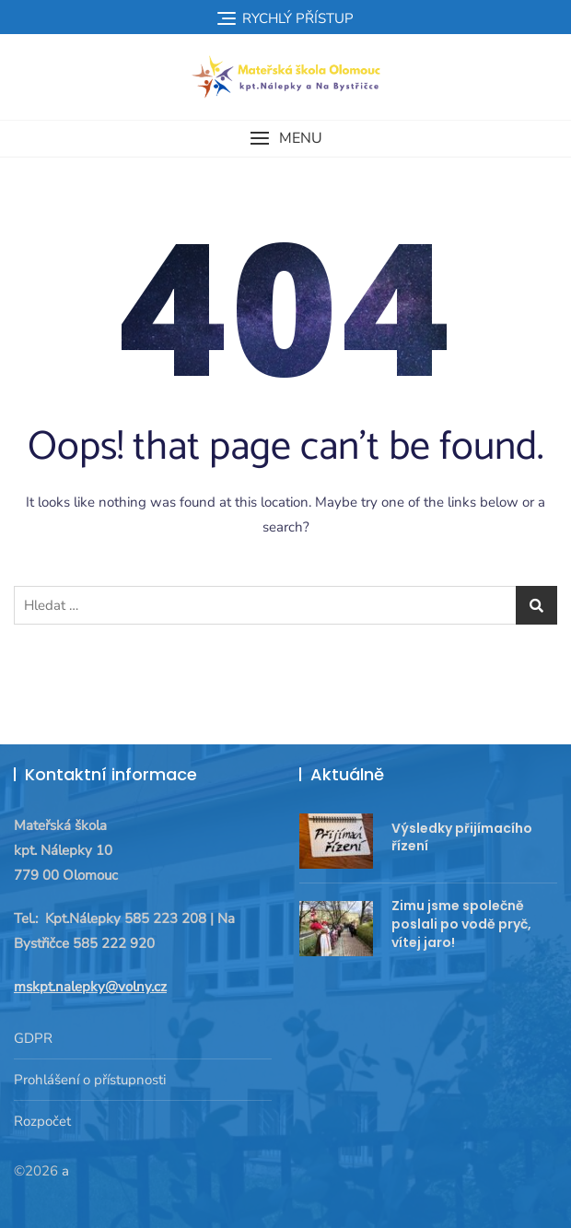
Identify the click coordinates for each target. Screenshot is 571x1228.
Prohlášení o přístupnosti (90, 1079)
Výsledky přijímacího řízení (461, 837)
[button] (285, 138)
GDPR (33, 1038)
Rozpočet (42, 1121)
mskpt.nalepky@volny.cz (90, 986)
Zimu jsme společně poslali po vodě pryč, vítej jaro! (461, 923)
